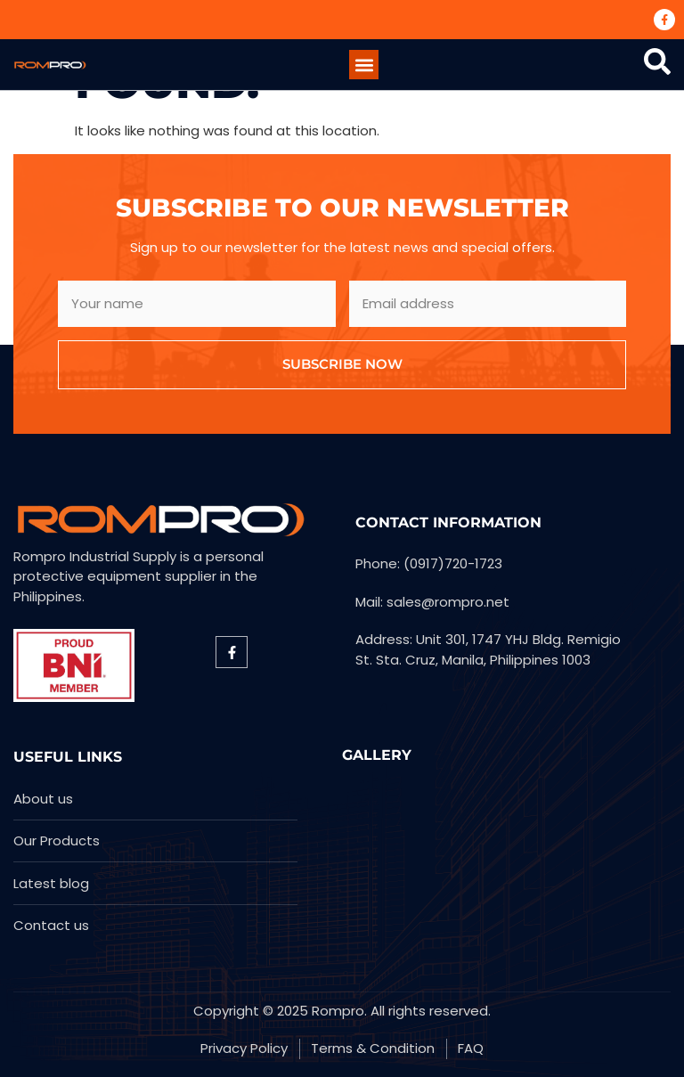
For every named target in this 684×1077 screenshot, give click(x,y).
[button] (364, 64)
